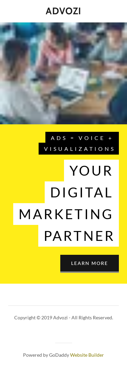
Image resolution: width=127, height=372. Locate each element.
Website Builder (87, 355)
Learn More (89, 263)
